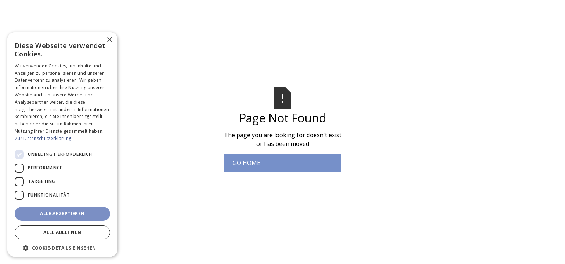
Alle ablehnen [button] (62, 232)
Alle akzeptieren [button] (62, 213)
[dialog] (62, 144)
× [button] (109, 40)
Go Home (246, 163)
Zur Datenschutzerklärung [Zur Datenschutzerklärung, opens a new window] (43, 138)
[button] (62, 248)
